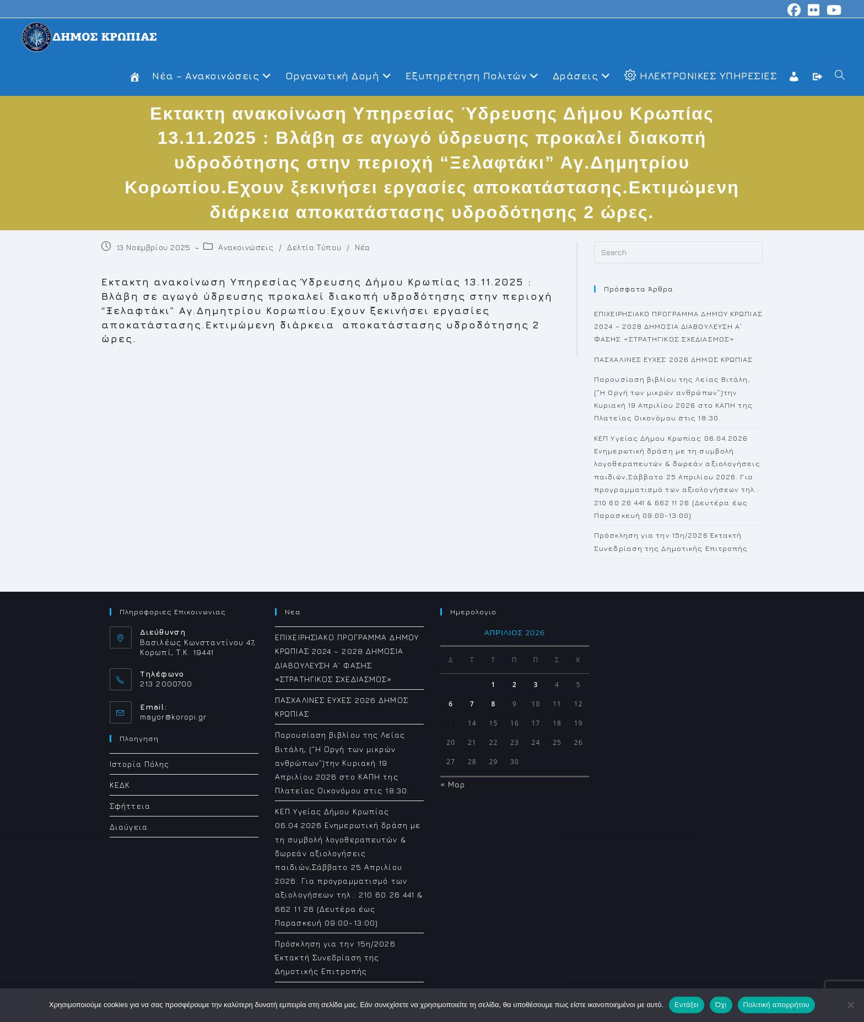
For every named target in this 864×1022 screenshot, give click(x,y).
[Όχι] (850, 1004)
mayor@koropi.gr (173, 716)
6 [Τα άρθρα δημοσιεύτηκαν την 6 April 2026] (451, 704)
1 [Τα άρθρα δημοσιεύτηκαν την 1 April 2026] (493, 684)
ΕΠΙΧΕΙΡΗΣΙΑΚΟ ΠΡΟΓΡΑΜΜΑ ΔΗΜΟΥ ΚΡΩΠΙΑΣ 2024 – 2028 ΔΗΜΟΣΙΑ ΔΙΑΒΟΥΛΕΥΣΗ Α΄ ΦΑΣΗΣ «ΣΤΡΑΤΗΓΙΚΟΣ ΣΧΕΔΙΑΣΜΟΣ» (678, 326)
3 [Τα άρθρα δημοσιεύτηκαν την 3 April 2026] (536, 684)
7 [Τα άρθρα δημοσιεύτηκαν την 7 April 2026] (472, 704)
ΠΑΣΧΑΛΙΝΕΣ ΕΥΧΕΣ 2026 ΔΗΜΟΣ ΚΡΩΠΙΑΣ (673, 359)
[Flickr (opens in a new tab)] (813, 10)
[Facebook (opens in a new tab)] (794, 10)
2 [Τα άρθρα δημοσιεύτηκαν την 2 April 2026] (514, 684)
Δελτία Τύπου (314, 247)
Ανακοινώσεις (245, 247)
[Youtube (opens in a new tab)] (832, 10)
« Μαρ (453, 784)
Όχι (721, 1005)
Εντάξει (686, 1005)
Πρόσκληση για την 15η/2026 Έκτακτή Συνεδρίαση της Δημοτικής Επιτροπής (335, 957)
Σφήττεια (130, 805)
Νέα (362, 247)
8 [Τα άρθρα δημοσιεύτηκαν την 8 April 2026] (493, 704)
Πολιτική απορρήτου (776, 1005)
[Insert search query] (678, 252)
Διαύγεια (129, 826)
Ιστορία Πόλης (139, 764)
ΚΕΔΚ (120, 785)
